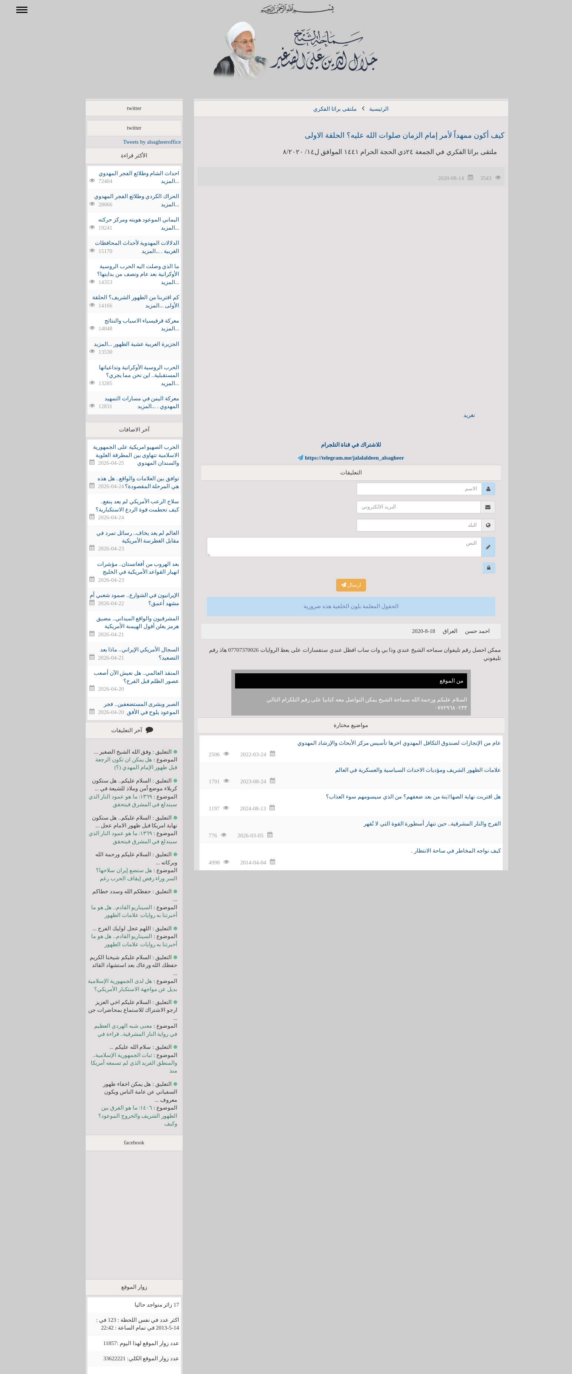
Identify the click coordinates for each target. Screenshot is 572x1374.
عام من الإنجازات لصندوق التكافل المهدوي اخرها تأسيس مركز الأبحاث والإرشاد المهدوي (388, 743)
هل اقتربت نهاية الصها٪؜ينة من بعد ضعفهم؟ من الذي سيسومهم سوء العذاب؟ (402, 797)
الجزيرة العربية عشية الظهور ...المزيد (125, 344)
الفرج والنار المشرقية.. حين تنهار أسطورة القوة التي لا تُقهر (421, 824)
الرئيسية (368, 109)
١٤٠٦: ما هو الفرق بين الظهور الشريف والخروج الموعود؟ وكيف (126, 1116)
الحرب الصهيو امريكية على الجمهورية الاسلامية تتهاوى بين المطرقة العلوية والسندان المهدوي (125, 455)
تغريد (458, 415)
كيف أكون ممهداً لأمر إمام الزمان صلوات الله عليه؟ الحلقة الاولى (394, 135)
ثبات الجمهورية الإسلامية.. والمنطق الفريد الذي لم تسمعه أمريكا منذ (123, 1063)
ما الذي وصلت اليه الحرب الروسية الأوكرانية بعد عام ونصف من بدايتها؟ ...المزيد (127, 274)
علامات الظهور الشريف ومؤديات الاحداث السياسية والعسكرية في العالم (407, 770)
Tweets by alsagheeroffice (141, 142)
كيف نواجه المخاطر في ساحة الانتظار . (445, 851)
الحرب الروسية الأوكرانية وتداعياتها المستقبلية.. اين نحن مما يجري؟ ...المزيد (128, 375)
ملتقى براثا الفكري (324, 109)
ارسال (340, 585)
